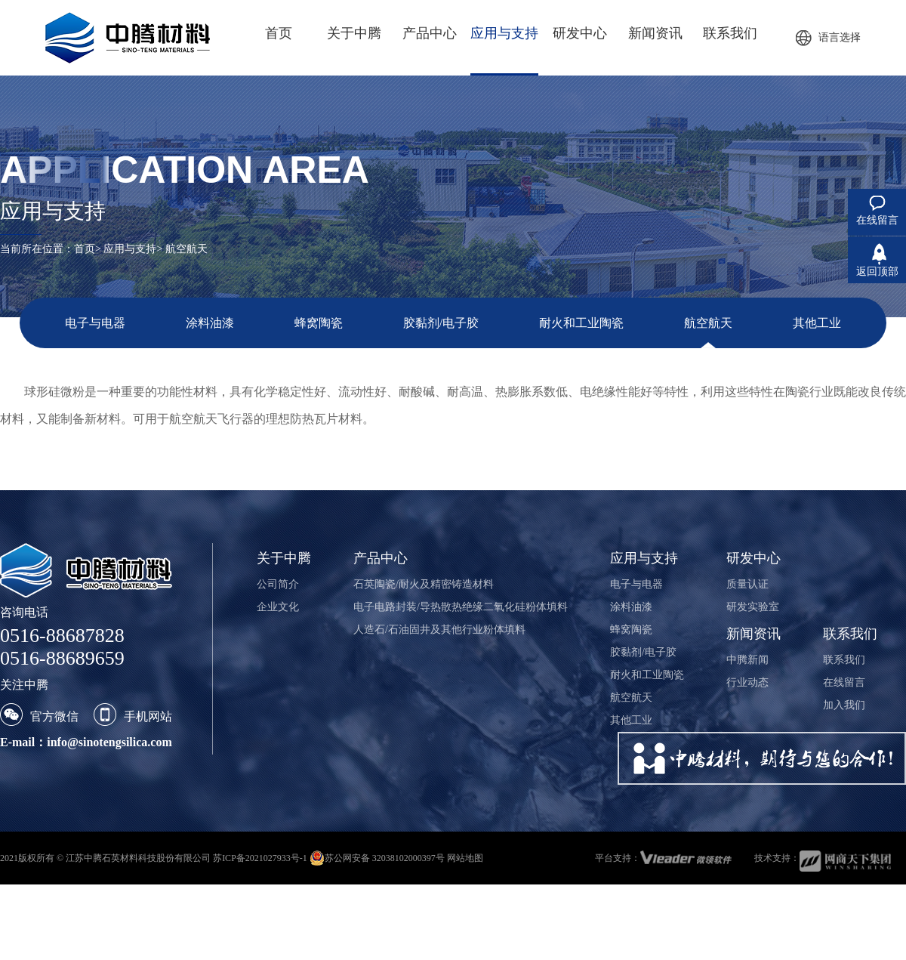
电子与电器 (95, 322)
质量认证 (747, 584)
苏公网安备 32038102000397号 (377, 858)
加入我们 (844, 705)
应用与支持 (129, 249)
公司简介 (278, 584)
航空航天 (708, 322)
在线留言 (844, 682)
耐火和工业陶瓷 (581, 322)
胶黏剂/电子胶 (441, 322)
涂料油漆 (210, 322)
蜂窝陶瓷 (318, 322)
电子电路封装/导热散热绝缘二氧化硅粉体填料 (460, 607)
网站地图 (465, 858)
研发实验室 (752, 607)
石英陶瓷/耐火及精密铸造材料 (423, 584)
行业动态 (747, 682)
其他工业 (817, 322)
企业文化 (278, 607)
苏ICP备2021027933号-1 (260, 858)
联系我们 (844, 659)
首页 (84, 249)
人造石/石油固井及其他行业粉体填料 (439, 629)
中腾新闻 (747, 659)
